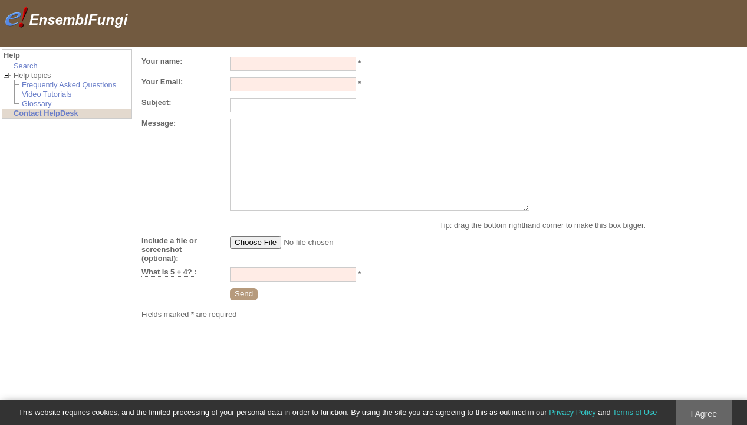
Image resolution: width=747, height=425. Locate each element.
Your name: (161, 61)
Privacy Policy (572, 412)
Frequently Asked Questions (69, 84)
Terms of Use (635, 412)
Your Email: (162, 81)
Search (26, 65)
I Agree (703, 414)
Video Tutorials (46, 94)
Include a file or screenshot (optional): (169, 249)
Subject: (156, 102)
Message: (158, 123)
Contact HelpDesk (46, 113)
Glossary (37, 103)
